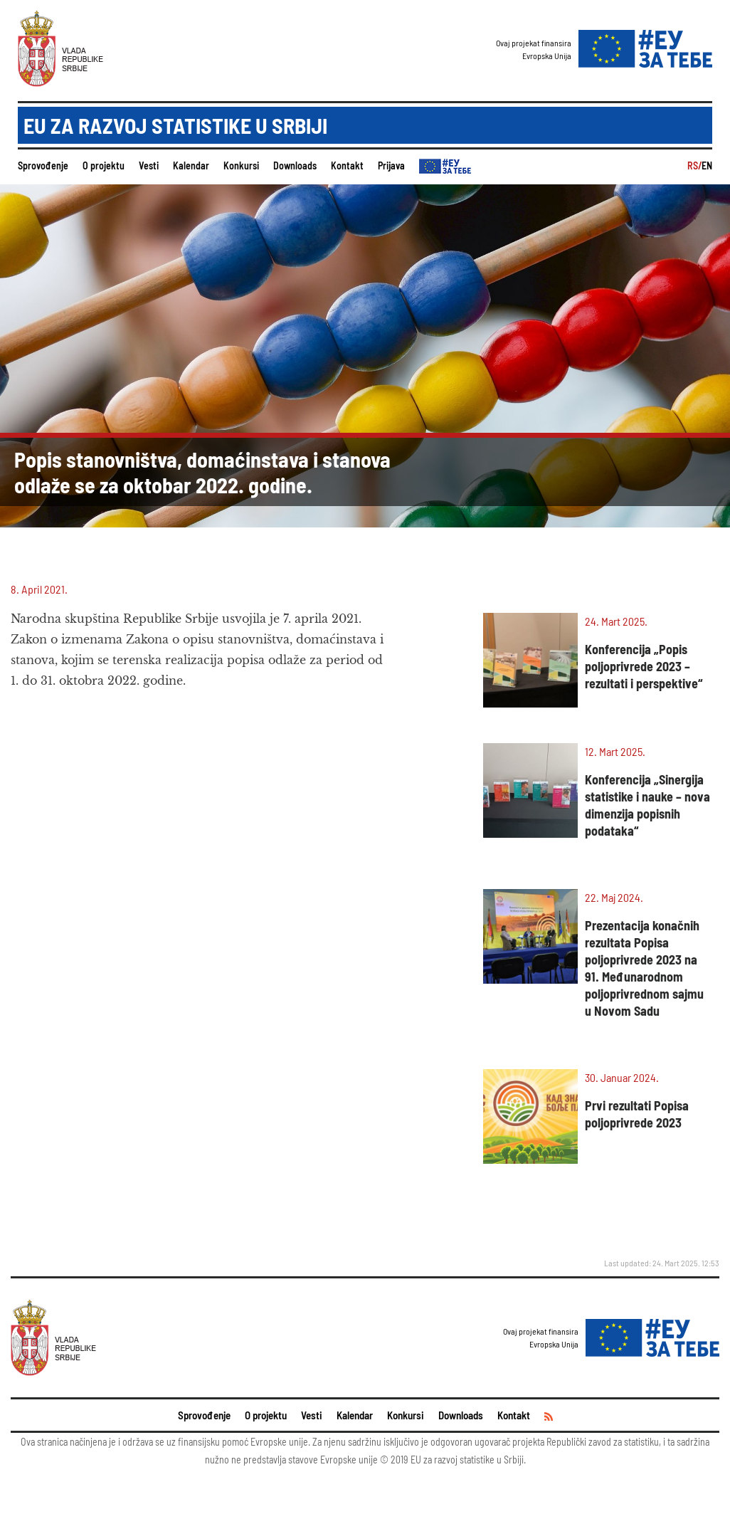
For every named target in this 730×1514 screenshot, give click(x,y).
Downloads (295, 165)
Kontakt (347, 165)
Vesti (149, 165)
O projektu (104, 165)
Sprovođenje (43, 165)
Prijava (391, 165)
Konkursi (241, 165)
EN (707, 165)
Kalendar (191, 165)
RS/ (694, 165)
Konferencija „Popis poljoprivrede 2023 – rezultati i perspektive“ (643, 666)
